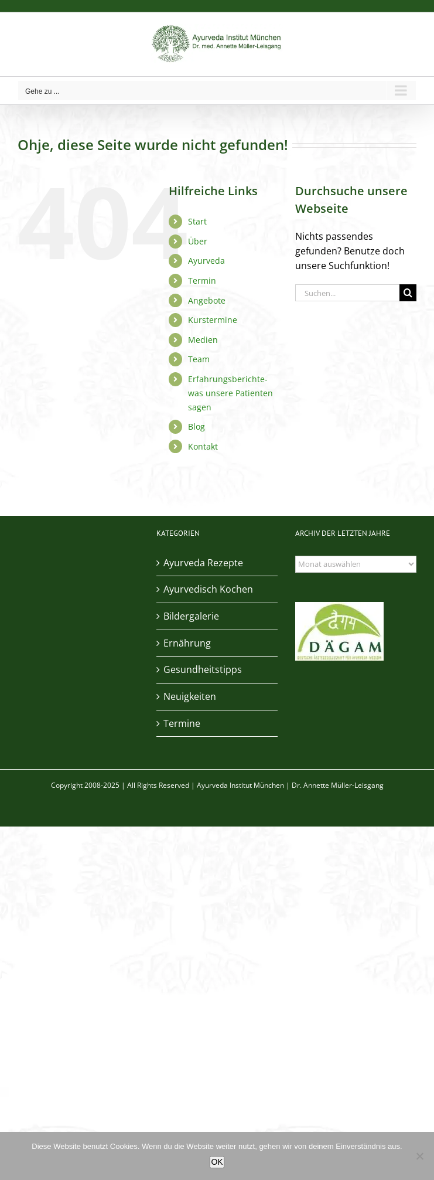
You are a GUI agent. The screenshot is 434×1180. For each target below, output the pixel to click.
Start (197, 221)
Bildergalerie (191, 616)
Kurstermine (212, 319)
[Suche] (407, 292)
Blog (196, 426)
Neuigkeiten (189, 696)
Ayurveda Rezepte (203, 562)
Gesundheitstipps (202, 669)
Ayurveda (206, 260)
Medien (203, 339)
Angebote (206, 300)
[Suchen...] (347, 292)
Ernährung (187, 643)
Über (197, 241)
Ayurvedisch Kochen (208, 589)
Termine (181, 723)
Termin (202, 280)
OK (217, 1162)
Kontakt (203, 446)
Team (199, 359)
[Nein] (419, 1156)
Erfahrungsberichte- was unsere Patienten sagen (230, 393)
